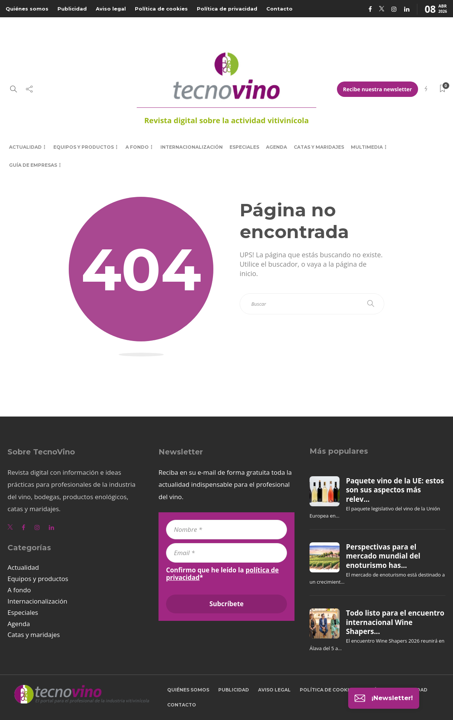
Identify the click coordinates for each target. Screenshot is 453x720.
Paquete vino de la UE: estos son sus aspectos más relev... (395, 490)
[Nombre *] (226, 529)
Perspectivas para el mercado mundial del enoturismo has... (383, 556)
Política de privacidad (227, 9)
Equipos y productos (83, 147)
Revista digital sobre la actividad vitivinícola (226, 120)
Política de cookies (161, 9)
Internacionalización (191, 147)
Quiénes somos (27, 9)
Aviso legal (111, 9)
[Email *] (226, 553)
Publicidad (72, 9)
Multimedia (367, 147)
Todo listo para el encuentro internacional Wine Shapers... (395, 622)
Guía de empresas (33, 165)
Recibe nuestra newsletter (377, 89)
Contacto (279, 9)
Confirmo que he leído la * (222, 573)
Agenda (276, 147)
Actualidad (25, 147)
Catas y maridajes (319, 147)
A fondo (137, 147)
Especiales (244, 147)
